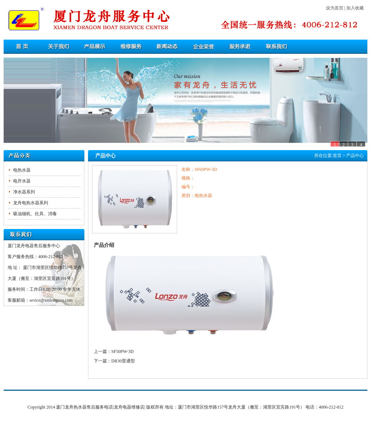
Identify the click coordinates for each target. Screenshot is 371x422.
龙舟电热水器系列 (30, 202)
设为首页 (334, 8)
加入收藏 (355, 8)
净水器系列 (24, 191)
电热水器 (22, 170)
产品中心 (355, 155)
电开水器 (22, 181)
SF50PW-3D (122, 351)
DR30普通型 (123, 360)
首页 (337, 155)
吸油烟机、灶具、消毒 (35, 213)
